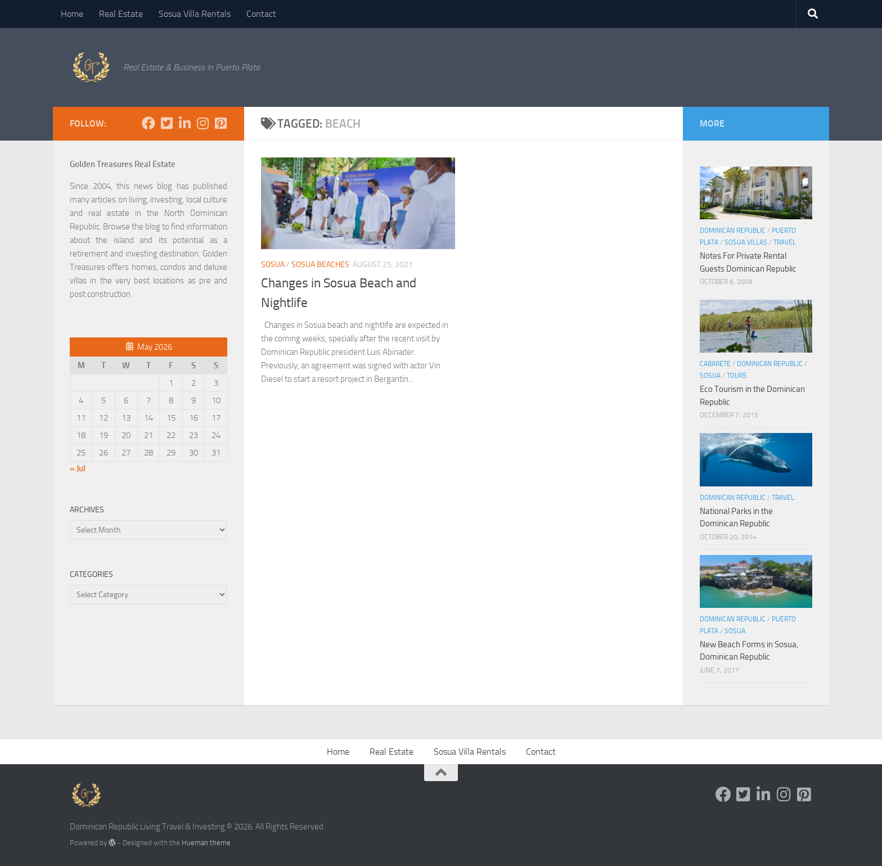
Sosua (273, 264)
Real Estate (121, 13)
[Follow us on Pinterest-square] (220, 123)
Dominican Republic (733, 230)
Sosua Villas (745, 242)
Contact (261, 13)
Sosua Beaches (320, 264)
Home (72, 13)
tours (737, 376)
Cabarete (715, 364)
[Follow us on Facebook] (148, 123)
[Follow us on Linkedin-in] (184, 123)
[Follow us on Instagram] (202, 123)
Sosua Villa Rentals (195, 13)
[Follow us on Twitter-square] (166, 123)
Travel (784, 242)
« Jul (78, 468)
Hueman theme (206, 842)
